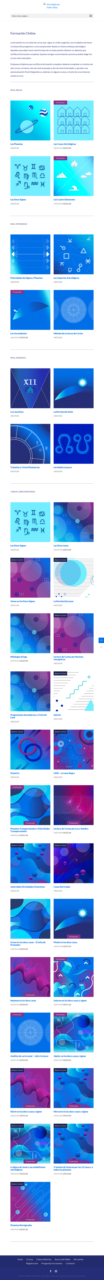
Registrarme (32, 1263)
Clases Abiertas (43, 1259)
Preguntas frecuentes (51, 1263)
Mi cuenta (78, 1259)
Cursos (29, 1259)
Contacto (70, 1263)
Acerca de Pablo (62, 1259)
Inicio (20, 1259)
